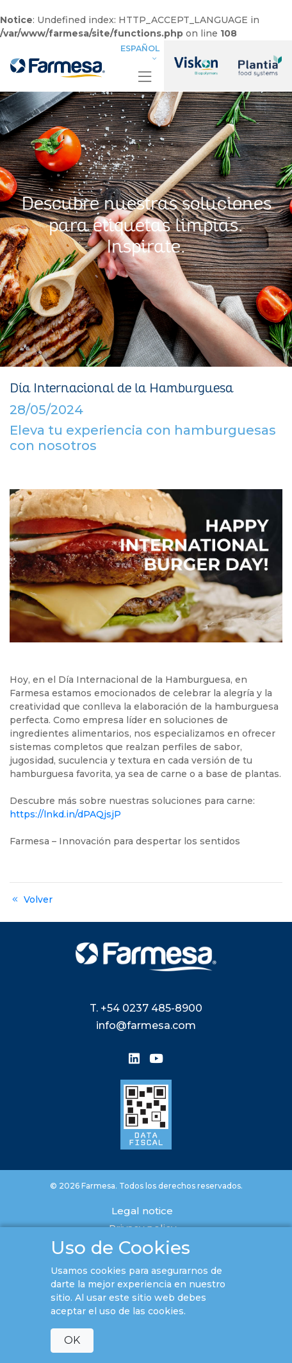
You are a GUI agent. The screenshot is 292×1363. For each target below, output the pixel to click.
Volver (31, 899)
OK (72, 1340)
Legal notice (142, 1211)
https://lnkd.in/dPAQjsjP (65, 814)
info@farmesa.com (146, 1025)
